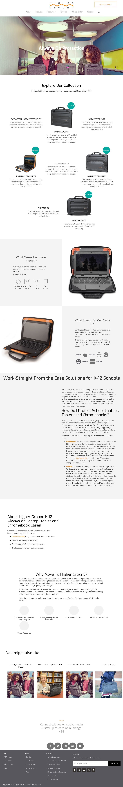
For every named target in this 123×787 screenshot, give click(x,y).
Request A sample (106, 4)
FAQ (27, 772)
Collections (8, 761)
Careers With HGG (54, 765)
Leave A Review (53, 780)
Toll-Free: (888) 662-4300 (57, 761)
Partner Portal (52, 776)
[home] (61, 4)
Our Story (29, 757)
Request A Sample (54, 768)
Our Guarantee (31, 765)
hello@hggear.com (54, 757)
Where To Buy (8, 765)
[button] (28, 10)
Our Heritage (30, 761)
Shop (5, 768)
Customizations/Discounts (57, 772)
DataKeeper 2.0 (81, 458)
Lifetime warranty (18, 537)
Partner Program (31, 768)
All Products (8, 757)
